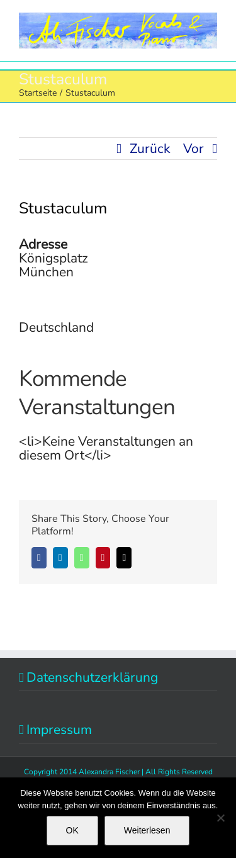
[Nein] (220, 817)
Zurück (150, 148)
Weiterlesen (147, 830)
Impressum (59, 730)
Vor (193, 148)
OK (72, 830)
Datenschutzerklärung (92, 677)
